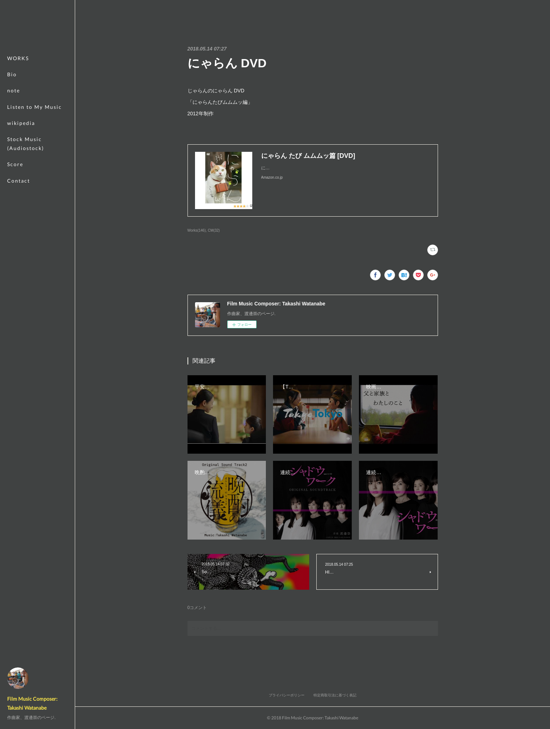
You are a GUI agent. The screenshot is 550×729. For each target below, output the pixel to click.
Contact (18, 181)
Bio (12, 74)
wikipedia (21, 123)
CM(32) (214, 230)
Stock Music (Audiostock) (25, 143)
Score (15, 164)
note (13, 90)
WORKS (18, 58)
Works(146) (197, 230)
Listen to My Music (34, 107)
